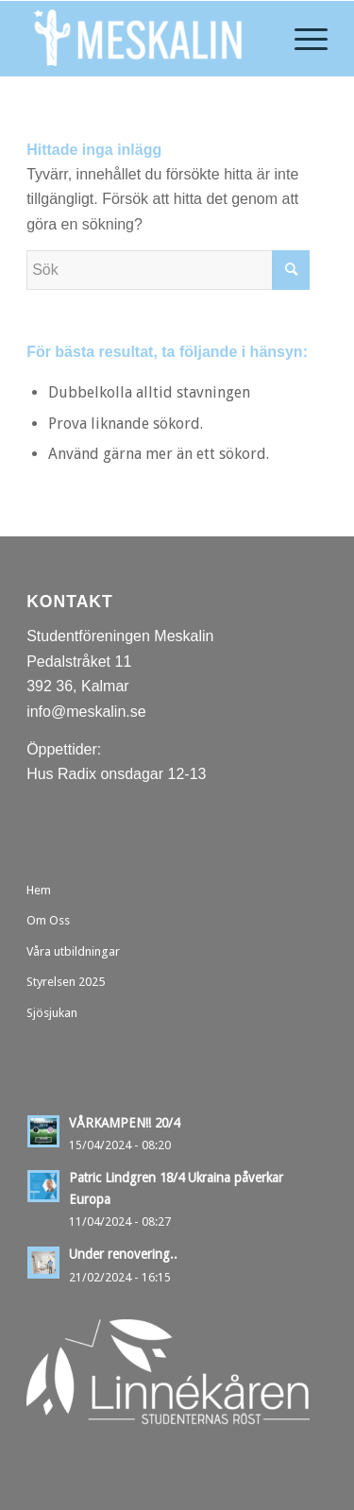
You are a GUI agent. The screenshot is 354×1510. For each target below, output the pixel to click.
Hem (38, 890)
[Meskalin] (146, 38)
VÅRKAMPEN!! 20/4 (124, 1122)
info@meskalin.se (86, 712)
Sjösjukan (51, 1013)
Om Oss (48, 920)
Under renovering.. (123, 1254)
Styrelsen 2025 (65, 982)
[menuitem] (302, 38)
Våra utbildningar (73, 951)
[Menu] (302, 38)
